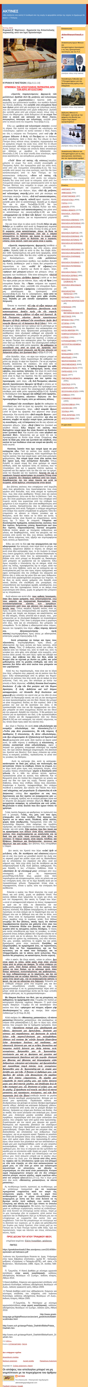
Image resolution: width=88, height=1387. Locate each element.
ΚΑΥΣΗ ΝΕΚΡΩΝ (68, 330)
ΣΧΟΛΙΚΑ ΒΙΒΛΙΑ (68, 404)
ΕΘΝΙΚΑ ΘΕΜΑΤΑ (69, 210)
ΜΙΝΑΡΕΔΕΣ (67, 357)
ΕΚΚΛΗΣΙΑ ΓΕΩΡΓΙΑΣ (70, 233)
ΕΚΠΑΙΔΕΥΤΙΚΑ (68, 297)
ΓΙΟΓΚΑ (65, 203)
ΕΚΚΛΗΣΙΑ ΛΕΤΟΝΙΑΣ (70, 240)
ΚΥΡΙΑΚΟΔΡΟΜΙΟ (15, 1344)
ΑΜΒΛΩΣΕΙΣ (67, 193)
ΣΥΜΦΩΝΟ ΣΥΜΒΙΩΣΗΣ (71, 398)
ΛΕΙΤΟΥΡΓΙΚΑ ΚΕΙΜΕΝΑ (71, 344)
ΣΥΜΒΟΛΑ (66, 395)
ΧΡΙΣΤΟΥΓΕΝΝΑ (68, 418)
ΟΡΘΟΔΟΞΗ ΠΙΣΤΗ (69, 368)
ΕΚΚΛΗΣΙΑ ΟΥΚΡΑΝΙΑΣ (71, 256)
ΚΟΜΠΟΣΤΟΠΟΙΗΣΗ (70, 334)
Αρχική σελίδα (28, 1361)
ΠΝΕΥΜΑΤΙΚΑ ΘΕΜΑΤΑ (71, 378)
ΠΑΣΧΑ (24, 1344)
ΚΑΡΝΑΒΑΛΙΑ (67, 327)
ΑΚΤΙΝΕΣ (10, 11)
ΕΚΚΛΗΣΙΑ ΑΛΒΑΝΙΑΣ (70, 220)
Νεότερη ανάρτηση (10, 1361)
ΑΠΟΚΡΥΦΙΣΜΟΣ (68, 196)
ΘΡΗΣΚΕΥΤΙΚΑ (68, 320)
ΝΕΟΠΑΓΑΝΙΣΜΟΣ (69, 361)
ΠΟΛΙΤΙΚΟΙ (66, 384)
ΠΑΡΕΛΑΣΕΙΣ (67, 371)
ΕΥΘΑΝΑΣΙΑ (66, 307)
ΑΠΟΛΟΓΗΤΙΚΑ (68, 200)
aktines (21, 1376)
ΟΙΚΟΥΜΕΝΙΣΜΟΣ (69, 364)
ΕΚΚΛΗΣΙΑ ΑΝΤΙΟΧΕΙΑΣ (71, 223)
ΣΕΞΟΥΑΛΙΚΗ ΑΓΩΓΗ (70, 391)
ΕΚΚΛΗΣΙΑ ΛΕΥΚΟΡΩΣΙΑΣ (72, 243)
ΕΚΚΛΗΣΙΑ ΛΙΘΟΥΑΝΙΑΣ (71, 249)
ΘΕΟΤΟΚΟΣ (66, 316)
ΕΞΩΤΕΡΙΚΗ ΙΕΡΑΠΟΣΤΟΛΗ (73, 301)
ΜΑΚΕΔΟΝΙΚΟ (67, 354)
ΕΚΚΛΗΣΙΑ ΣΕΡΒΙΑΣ (70, 275)
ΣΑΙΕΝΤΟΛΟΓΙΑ (68, 388)
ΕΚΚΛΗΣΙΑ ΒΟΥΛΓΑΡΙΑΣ (71, 227)
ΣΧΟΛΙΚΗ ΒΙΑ (67, 408)
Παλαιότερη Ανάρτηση (48, 1361)
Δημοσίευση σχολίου (11, 1357)
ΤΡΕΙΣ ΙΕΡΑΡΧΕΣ (68, 415)
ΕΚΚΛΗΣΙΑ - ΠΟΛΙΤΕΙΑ (71, 214)
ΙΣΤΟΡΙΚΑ (65, 323)
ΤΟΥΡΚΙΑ (65, 411)
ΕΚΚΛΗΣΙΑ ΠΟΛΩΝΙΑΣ (71, 262)
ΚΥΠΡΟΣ (65, 337)
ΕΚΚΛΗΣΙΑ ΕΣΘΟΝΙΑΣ (70, 236)
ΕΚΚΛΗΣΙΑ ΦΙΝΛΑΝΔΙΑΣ (71, 285)
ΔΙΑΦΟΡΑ (65, 207)
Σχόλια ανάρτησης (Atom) (23, 1366)
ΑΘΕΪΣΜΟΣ (66, 189)
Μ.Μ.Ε (64, 350)
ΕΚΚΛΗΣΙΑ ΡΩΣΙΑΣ (69, 272)
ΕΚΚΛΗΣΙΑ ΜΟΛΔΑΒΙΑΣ (71, 253)
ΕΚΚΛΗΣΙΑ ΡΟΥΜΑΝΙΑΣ (71, 266)
